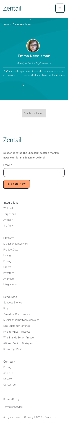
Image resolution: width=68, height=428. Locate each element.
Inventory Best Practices (16, 331)
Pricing (7, 261)
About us (8, 373)
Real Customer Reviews (16, 325)
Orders (7, 267)
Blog (6, 308)
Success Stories (12, 302)
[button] (60, 8)
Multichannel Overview (15, 243)
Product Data (10, 249)
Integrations (10, 284)
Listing (7, 255)
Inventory (8, 272)
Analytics (8, 278)
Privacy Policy (11, 399)
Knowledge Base (12, 349)
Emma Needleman (22, 24)
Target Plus (9, 214)
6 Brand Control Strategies (18, 343)
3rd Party (8, 225)
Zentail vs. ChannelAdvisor (18, 314)
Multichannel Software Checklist (21, 320)
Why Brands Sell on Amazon (19, 337)
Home (6, 24)
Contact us (9, 384)
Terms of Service (12, 406)
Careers (7, 379)
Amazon (8, 219)
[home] (12, 8)
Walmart (8, 208)
